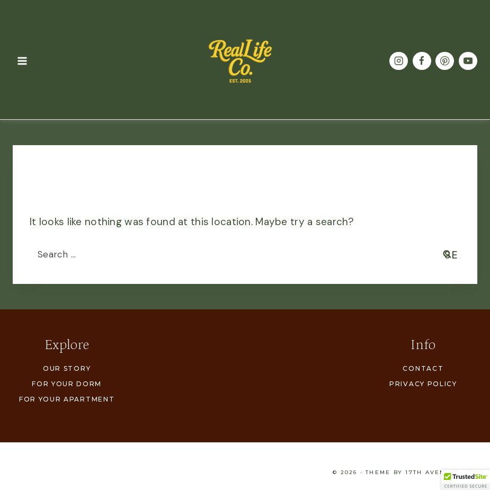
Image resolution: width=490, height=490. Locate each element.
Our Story (67, 368)
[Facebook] (422, 61)
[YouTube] (468, 61)
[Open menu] (22, 60)
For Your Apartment (66, 399)
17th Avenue (430, 472)
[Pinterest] (444, 61)
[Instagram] (398, 61)
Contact (423, 368)
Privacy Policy (423, 384)
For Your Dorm (67, 384)
